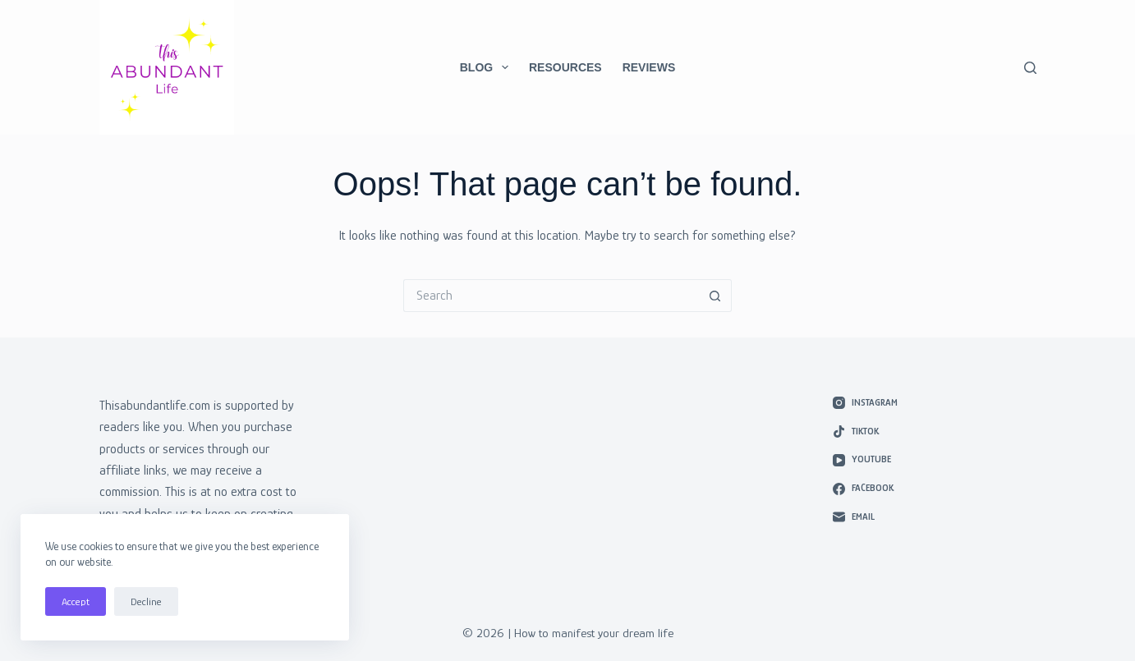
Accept (76, 601)
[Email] (934, 517)
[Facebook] (934, 488)
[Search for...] (551, 295)
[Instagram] (934, 403)
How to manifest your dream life (593, 633)
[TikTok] (934, 432)
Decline (146, 601)
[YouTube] (934, 460)
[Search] (1030, 68)
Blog (487, 67)
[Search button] (715, 295)
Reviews (649, 67)
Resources (565, 67)
